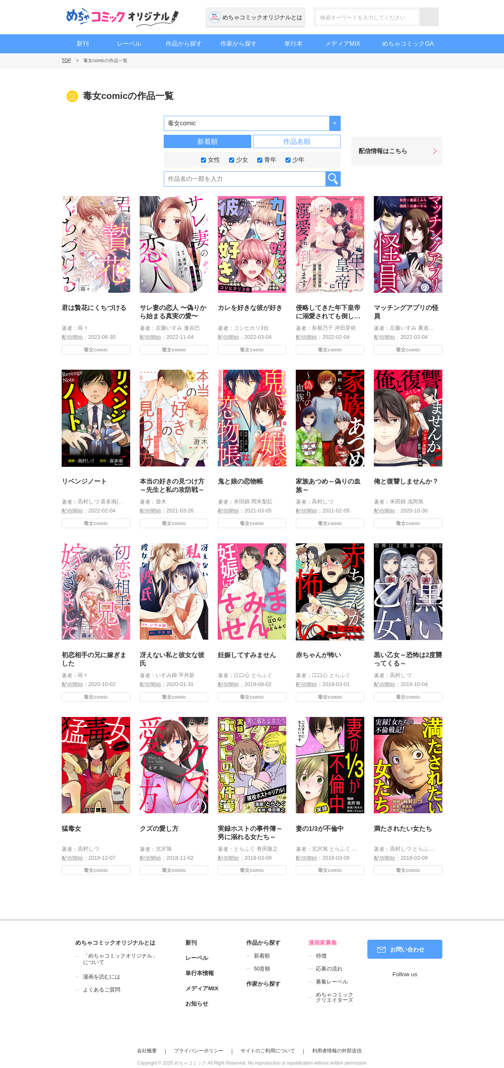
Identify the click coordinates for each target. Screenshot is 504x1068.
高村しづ (89, 498)
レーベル (129, 43)
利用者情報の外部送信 (337, 1051)
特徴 (321, 955)
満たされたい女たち (403, 826)
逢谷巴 (192, 328)
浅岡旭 (414, 498)
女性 (210, 159)
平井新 (185, 672)
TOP (66, 60)
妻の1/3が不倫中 (320, 826)
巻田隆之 (266, 845)
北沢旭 (164, 845)
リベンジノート (85, 479)
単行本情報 (199, 973)
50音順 (262, 968)
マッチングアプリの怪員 (406, 312)
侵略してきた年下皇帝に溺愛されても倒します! (328, 312)
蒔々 (83, 328)
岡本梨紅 (261, 498)
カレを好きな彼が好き (250, 307)
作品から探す (184, 43)
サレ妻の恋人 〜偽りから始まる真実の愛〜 (173, 312)
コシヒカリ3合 (251, 328)
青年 (266, 159)
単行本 (293, 43)
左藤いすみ (169, 328)
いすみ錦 (167, 672)
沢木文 (358, 845)
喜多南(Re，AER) (120, 498)
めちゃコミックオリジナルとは (262, 17)
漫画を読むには (101, 976)
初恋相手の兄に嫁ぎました (94, 657)
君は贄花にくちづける (94, 307)
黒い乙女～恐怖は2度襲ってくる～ (408, 657)
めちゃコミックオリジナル (122, 17)
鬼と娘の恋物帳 (241, 479)
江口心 (242, 672)
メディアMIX (342, 43)
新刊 (83, 43)
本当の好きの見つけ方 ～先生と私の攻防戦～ (172, 483)
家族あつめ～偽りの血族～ (328, 483)
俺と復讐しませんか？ (406, 479)
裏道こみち (431, 328)
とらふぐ (261, 672)
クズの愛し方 (160, 826)
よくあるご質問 (101, 989)
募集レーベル (332, 981)
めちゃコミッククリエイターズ (334, 997)
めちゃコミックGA (408, 43)
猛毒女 (73, 826)
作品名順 (297, 141)
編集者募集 (494, 207)
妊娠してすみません (247, 653)
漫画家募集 (322, 942)
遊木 (162, 498)
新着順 (207, 141)
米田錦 (242, 498)
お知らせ (196, 1003)
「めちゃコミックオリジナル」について (116, 959)
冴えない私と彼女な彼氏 (172, 657)
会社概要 (147, 1051)
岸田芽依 (345, 328)
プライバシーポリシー (198, 1051)
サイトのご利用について (268, 1051)
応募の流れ (329, 968)
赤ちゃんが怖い (319, 653)
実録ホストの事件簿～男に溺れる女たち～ (250, 830)
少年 (295, 159)
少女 (238, 159)
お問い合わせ (407, 949)
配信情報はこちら (383, 151)
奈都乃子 (322, 328)
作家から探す (238, 43)
